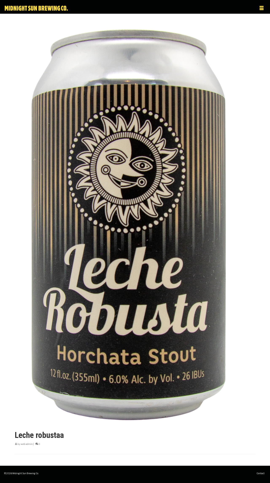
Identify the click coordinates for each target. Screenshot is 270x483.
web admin (27, 444)
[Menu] (227, 8)
